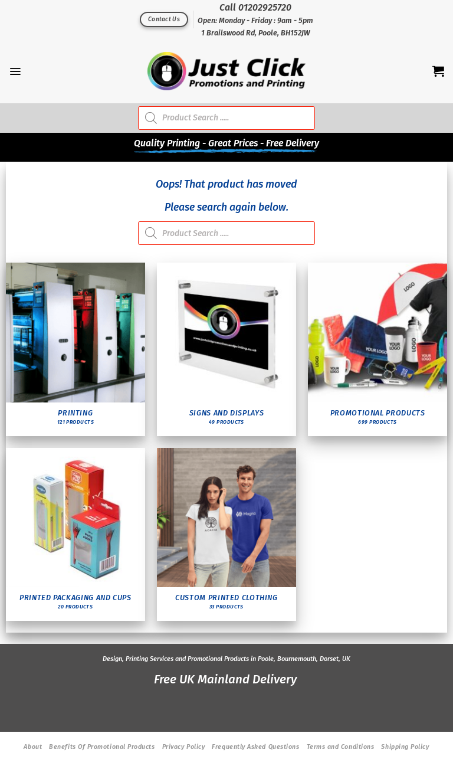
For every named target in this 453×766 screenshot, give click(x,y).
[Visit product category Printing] (76, 349)
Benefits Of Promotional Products (102, 747)
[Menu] (15, 71)
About (33, 747)
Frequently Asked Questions (255, 747)
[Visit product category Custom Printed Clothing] (227, 534)
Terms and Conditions (341, 747)
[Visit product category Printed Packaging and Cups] (76, 534)
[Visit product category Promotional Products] (378, 349)
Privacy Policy (183, 747)
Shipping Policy (405, 747)
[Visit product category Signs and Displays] (227, 349)
